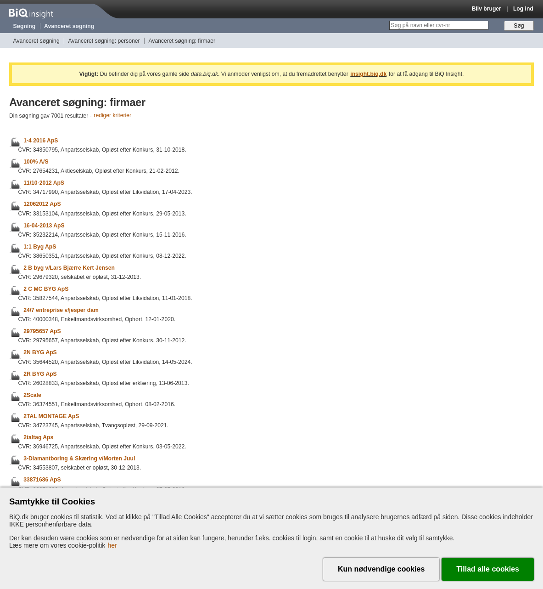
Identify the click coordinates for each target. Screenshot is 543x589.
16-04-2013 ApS (43, 225)
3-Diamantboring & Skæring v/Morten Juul (79, 458)
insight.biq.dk (368, 74)
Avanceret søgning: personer (104, 41)
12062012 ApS (42, 204)
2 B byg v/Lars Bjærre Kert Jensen (69, 268)
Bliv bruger (486, 9)
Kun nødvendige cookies (381, 569)
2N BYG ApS (40, 353)
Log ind (523, 9)
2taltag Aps (38, 437)
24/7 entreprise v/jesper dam (61, 310)
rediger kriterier (112, 116)
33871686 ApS (42, 480)
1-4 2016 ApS (40, 140)
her (112, 545)
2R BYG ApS (40, 374)
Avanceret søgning (69, 26)
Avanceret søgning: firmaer (181, 41)
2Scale (32, 395)
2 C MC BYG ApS (45, 289)
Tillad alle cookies (487, 569)
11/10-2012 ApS (43, 183)
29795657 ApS (42, 331)
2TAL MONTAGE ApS (51, 416)
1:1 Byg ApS (39, 247)
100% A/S (35, 162)
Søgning (24, 26)
